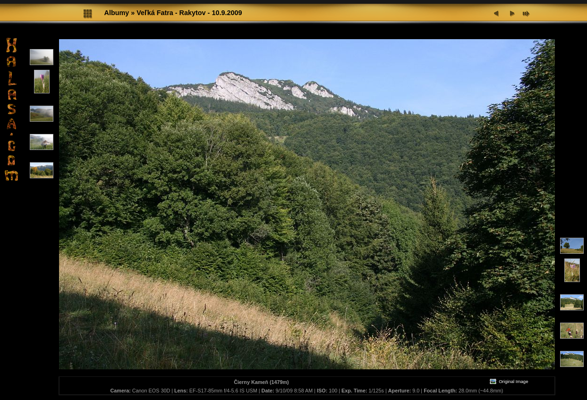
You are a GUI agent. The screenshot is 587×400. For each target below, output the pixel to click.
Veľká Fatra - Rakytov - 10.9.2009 (189, 13)
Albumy (116, 13)
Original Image (508, 381)
